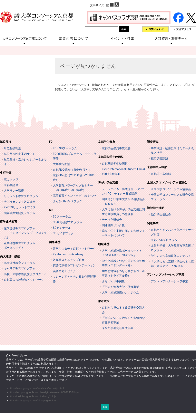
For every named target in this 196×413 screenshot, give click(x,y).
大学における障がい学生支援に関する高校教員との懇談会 (123, 211)
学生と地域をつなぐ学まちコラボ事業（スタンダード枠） (123, 263)
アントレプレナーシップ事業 (165, 274)
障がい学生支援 (108, 182)
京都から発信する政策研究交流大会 (123, 310)
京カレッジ (11, 179)
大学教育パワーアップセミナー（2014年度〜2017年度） (73, 188)
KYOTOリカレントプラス (20, 207)
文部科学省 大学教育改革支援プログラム (172, 248)
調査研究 (152, 141)
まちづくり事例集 (113, 281)
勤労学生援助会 (161, 214)
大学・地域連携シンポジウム (120, 292)
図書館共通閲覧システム (19, 213)
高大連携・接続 (10, 256)
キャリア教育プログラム (19, 268)
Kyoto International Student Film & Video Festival (123, 171)
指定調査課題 (159, 158)
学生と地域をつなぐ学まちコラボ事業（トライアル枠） (123, 273)
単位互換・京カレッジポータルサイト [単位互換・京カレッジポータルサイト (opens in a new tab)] (25, 162)
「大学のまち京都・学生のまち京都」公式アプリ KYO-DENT (172, 264)
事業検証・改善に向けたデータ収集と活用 (172, 150)
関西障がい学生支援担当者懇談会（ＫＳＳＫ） (123, 201)
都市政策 (103, 301)
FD (50, 141)
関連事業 (152, 223)
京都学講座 (11, 185)
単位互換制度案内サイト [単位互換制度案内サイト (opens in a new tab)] (19, 153)
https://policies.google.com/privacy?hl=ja (32, 396)
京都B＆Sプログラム (164, 240)
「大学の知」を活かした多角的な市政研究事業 (123, 320)
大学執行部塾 (61, 164)
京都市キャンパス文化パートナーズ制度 (172, 232)
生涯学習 (5, 172)
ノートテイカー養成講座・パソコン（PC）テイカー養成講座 (123, 191)
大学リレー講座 (14, 190)
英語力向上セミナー (66, 271)
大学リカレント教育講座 (19, 201)
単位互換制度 (12, 148)
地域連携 (103, 244)
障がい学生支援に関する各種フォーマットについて (123, 233)
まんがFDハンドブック (67, 201)
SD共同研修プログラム (67, 222)
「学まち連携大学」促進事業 (120, 286)
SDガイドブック (63, 233)
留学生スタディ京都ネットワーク (74, 248)
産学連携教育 (8, 221)
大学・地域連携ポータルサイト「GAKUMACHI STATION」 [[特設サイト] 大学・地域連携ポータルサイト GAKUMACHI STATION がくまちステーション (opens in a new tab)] (122, 253)
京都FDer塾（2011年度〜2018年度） (74, 177)
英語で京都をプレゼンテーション (74, 265)
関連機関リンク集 (113, 225)
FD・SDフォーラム (65, 148)
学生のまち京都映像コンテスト (171, 255)
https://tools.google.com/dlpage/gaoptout (33, 400)
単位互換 (5, 141)
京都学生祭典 (106, 141)
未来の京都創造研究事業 (117, 328)
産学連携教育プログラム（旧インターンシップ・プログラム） (25, 233)
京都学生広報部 (157, 167)
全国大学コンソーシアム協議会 (167, 182)
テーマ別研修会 (112, 219)
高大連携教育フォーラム (19, 263)
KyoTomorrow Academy (68, 254)
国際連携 (54, 242)
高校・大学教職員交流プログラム (25, 274)
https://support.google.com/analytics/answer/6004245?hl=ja (44, 392)
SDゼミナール (62, 227)
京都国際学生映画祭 (111, 157)
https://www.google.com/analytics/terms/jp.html (36, 388)
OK (105, 407)
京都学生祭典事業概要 (116, 148)
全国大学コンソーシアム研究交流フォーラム (172, 197)
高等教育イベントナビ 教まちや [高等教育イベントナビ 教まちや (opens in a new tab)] (74, 195)
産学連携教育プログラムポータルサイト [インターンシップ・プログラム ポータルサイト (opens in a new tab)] (19, 245)
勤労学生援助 (155, 208)
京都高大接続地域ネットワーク (24, 279)
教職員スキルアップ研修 (68, 259)
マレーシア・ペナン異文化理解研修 (74, 279)
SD (51, 210)
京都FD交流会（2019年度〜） (72, 169)
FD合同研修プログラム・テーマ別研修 (74, 156)
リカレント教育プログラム (21, 196)
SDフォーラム (62, 216)
